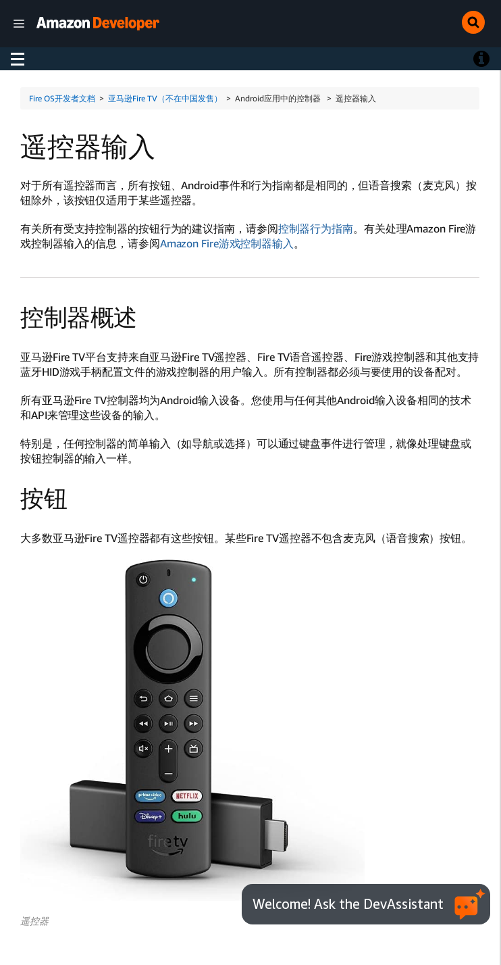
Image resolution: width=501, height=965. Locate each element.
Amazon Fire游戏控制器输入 (227, 243)
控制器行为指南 (315, 228)
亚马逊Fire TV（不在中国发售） (165, 98)
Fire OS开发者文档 (62, 98)
